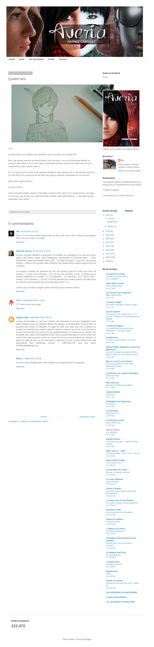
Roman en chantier (114, 581)
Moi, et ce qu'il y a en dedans (119, 361)
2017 (108, 215)
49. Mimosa (111, 404)
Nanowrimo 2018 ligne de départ (119, 385)
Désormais (110, 394)
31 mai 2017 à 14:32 (41, 251)
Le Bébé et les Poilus (115, 529)
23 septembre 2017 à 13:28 (33, 300)
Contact (51, 59)
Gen (18, 231)
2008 (108, 261)
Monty (19, 358)
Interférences (112, 337)
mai (110, 218)
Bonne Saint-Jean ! (114, 423)
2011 (108, 250)
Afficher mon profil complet (129, 171)
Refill (108, 574)
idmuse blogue (113, 430)
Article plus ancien (87, 417)
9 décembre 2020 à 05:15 (40, 317)
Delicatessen (112, 571)
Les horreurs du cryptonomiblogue (122, 373)
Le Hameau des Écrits (116, 552)
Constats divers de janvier (116, 276)
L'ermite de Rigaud (114, 326)
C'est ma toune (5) (113, 463)
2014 (108, 238)
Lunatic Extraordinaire (116, 597)
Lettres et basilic (113, 488)
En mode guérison (113, 555)
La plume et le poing (115, 274)
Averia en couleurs (114, 519)
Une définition (111, 432)
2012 (108, 246)
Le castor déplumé (114, 479)
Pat (122, 160)
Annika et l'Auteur (113, 522)
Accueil (12, 59)
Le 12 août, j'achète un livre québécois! (122, 503)
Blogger (88, 639)
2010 (108, 254)
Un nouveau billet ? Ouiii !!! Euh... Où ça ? (123, 453)
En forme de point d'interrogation (119, 512)
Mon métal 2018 (112, 376)
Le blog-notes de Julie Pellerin (120, 500)
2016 (108, 231)
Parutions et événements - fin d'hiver (121, 340)
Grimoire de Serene (114, 564)
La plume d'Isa (112, 562)
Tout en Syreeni (113, 312)
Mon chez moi (112, 383)
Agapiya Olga (22, 317)
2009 (108, 257)
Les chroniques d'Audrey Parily (120, 602)
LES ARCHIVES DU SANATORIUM (121, 592)
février (111, 226)
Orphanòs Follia (113, 510)
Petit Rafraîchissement (115, 531)
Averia (21, 59)
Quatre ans (112, 222)
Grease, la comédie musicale (118, 472)
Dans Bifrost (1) (112, 413)
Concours (63, 59)
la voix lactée (112, 411)
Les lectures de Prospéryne (118, 293)
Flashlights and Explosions (118, 401)
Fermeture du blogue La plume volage (121, 305)
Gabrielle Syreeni (24, 251)
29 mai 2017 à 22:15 (29, 231)
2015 (108, 235)
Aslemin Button (113, 392)
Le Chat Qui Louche (115, 420)
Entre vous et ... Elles (115, 451)
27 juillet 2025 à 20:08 (32, 358)
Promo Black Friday (114, 286)
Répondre (20, 242)
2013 (108, 242)
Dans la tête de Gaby (115, 460)
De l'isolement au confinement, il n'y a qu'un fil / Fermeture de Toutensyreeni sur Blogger (123, 316)
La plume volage (113, 302)
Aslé (18, 300)
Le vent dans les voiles (116, 470)
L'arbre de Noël (112, 482)
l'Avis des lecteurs (36, 59)
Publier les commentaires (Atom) (34, 421)
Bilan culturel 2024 (113, 295)
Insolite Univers (113, 439)
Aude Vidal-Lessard (115, 283)
